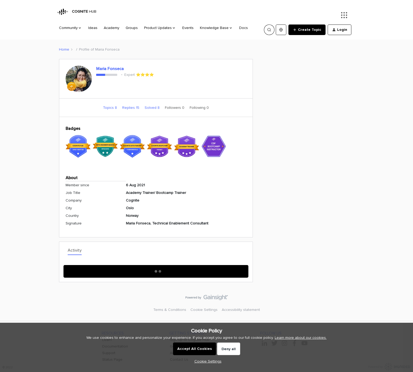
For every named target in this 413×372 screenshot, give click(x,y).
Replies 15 (131, 107)
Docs (243, 28)
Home (64, 49)
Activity (75, 250)
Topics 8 (110, 107)
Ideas (92, 28)
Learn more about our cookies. (301, 337)
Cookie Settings (204, 309)
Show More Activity (156, 269)
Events (188, 28)
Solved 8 (153, 107)
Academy (111, 28)
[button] (307, 30)
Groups (132, 28)
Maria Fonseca (110, 68)
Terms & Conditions (169, 309)
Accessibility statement (241, 309)
